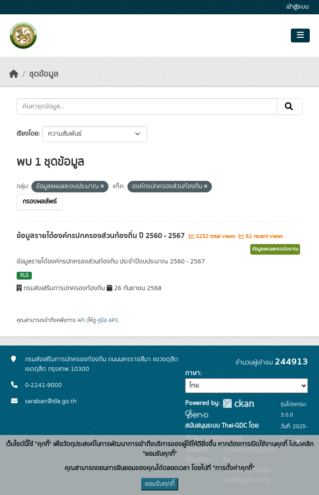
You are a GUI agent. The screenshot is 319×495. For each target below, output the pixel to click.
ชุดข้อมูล (43, 74)
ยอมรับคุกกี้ (160, 484)
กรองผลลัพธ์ (40, 201)
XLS (24, 275)
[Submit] (289, 106)
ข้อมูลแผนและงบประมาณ (275, 249)
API (81, 320)
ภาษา (192, 373)
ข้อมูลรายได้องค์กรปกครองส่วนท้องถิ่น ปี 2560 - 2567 (102, 236)
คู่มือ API (106, 320)
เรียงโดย (27, 133)
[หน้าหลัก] (13, 74)
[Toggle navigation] (300, 35)
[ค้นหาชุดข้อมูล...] (147, 106)
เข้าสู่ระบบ (297, 7)
